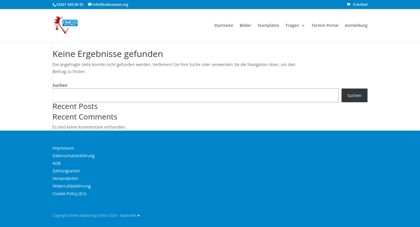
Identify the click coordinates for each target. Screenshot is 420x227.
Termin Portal (325, 25)
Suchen (59, 85)
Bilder (245, 25)
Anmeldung (356, 25)
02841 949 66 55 (70, 4)
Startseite (223, 25)
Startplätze (268, 25)
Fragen (292, 25)
